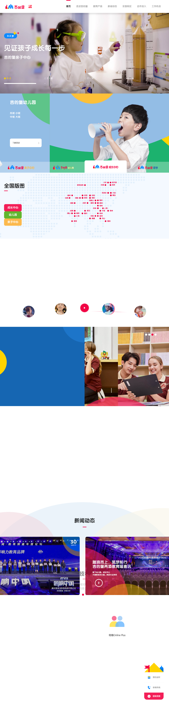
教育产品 (97, 6)
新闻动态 (112, 6)
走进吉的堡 (82, 6)
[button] (146, 335)
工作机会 (156, 6)
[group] (84, 566)
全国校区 (127, 6)
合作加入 (141, 6)
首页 (68, 6)
